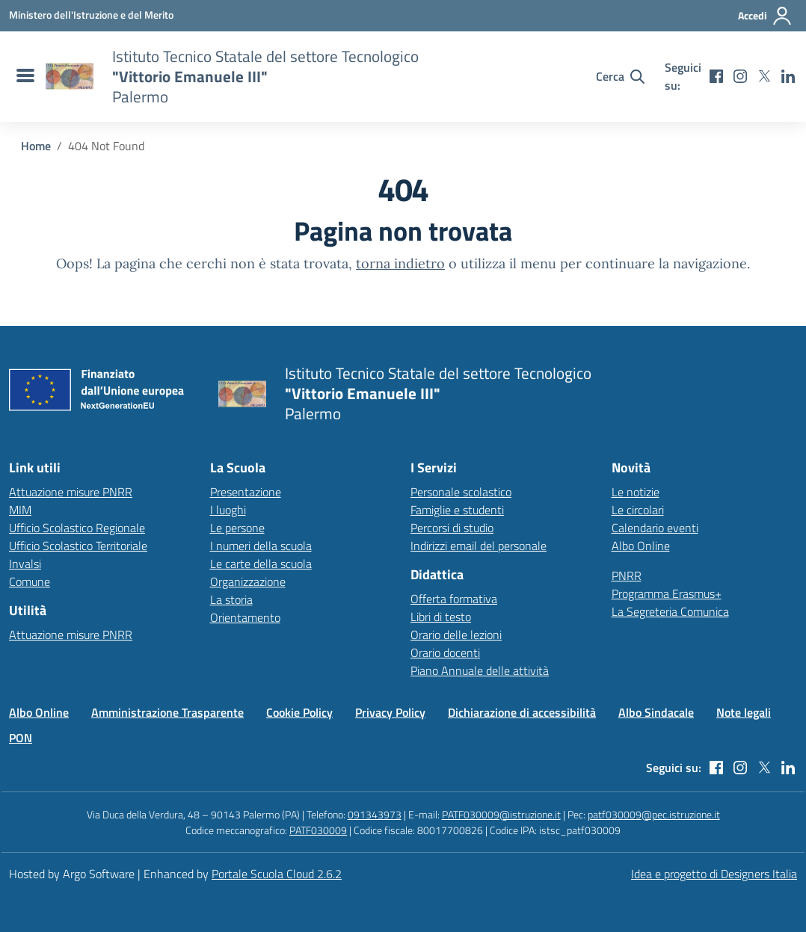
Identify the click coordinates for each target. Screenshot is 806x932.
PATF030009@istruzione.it (501, 814)
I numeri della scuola (261, 546)
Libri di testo (440, 617)
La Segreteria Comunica (670, 611)
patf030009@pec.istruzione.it (654, 814)
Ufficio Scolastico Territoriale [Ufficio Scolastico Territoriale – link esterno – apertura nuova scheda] (78, 546)
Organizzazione (248, 581)
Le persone (237, 528)
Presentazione (245, 492)
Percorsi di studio (451, 528)
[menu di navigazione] (23, 76)
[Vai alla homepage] (69, 76)
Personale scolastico (460, 492)
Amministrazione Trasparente (167, 712)
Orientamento (245, 617)
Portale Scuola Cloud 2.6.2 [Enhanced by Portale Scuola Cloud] (277, 874)
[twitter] (764, 76)
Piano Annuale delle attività (479, 670)
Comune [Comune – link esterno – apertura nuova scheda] (29, 581)
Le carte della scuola (261, 564)
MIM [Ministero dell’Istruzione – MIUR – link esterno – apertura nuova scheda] (20, 510)
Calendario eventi (655, 528)
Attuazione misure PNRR (70, 492)
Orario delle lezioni (456, 635)
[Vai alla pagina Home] (36, 146)
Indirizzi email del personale (478, 546)
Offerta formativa (453, 599)
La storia (231, 599)
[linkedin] (788, 76)
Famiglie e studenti (457, 510)
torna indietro (400, 263)
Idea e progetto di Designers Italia (714, 874)
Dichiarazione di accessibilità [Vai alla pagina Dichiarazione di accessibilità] (522, 712)
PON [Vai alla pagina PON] (20, 738)
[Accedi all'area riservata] (765, 15)
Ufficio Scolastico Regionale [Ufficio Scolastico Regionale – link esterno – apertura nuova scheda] (77, 528)
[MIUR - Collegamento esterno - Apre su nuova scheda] (91, 15)
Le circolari (638, 510)
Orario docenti (445, 652)
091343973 (375, 814)
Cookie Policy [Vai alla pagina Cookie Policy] (299, 712)
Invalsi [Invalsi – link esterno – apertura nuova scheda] (25, 564)
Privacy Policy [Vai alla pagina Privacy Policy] (390, 712)
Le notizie (635, 492)
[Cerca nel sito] (620, 76)
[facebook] (716, 76)
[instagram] (740, 76)
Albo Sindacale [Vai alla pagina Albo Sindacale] (656, 712)
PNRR (627, 575)
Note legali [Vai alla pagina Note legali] (743, 712)
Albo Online (641, 546)
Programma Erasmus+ (667, 593)
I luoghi (228, 510)
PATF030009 (318, 830)
